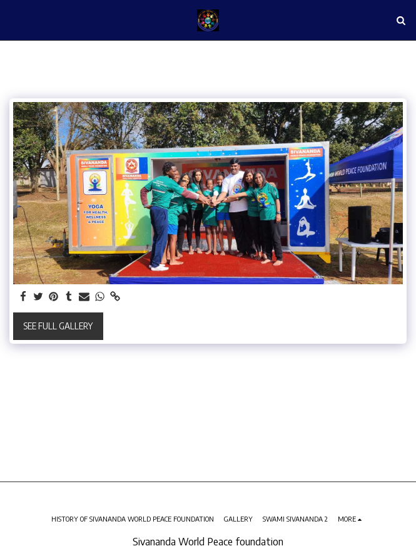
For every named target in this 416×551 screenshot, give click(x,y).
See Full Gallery (58, 326)
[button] (13, 20)
